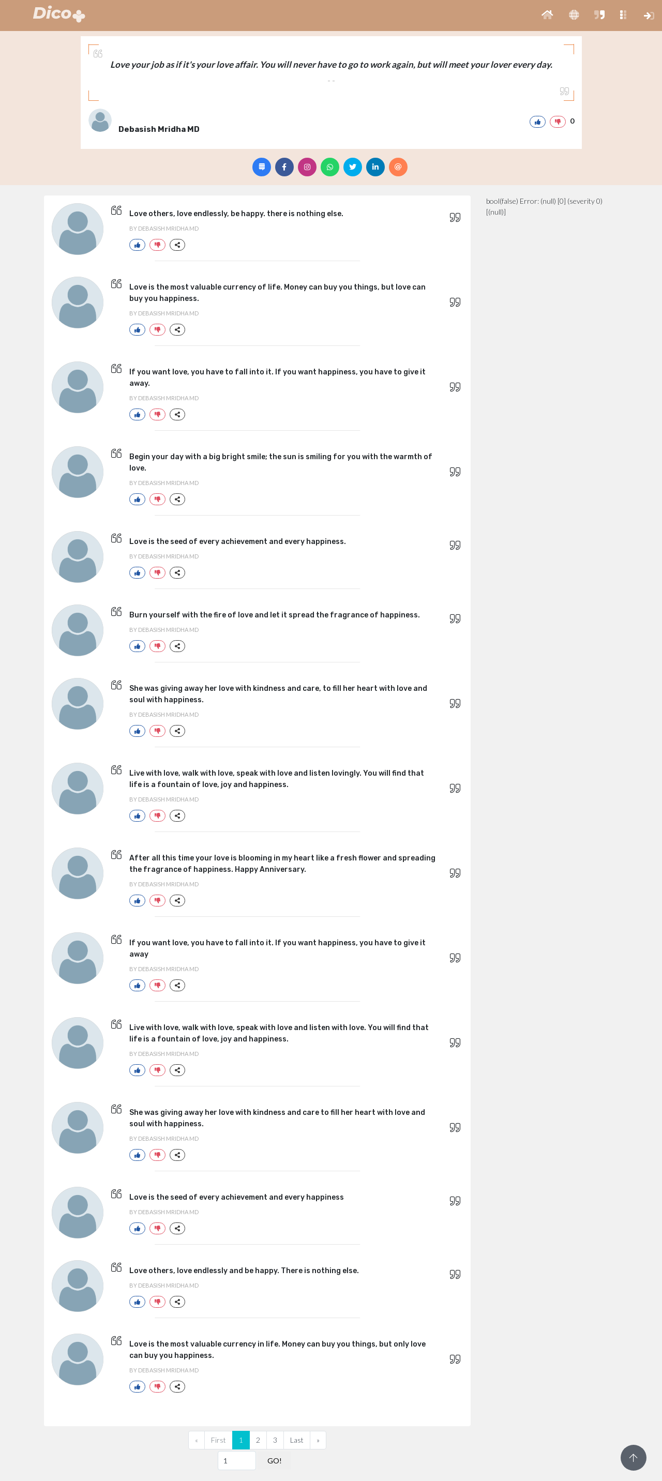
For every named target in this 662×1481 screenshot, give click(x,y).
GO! (274, 1460)
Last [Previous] (297, 1439)
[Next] (318, 1440)
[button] (547, 15)
